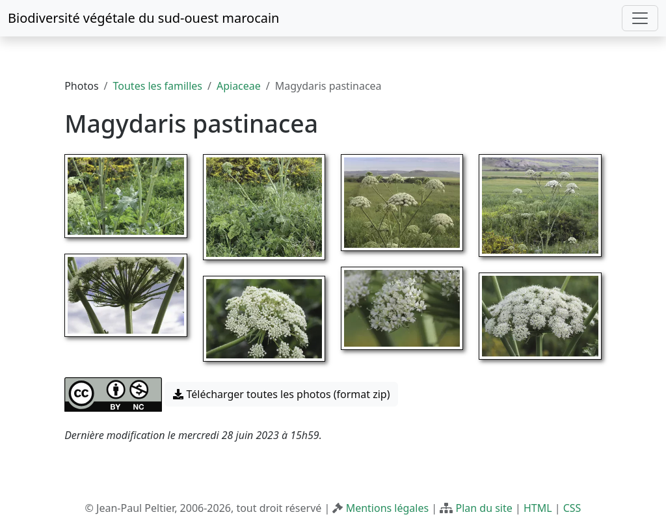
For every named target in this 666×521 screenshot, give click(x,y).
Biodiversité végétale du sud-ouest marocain (143, 18)
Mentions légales (387, 508)
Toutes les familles (157, 86)
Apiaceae (239, 86)
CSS (572, 508)
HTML (538, 508)
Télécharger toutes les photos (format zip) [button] (281, 394)
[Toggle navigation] (640, 18)
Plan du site (483, 508)
